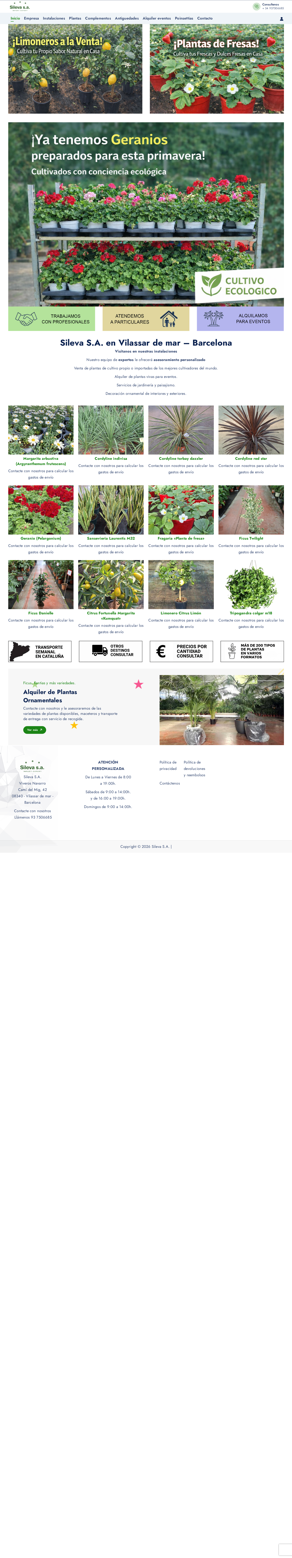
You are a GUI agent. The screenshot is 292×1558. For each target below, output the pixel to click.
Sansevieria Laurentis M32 (111, 538)
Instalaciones (54, 18)
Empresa (31, 18)
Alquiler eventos (157, 18)
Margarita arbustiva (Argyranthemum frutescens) (41, 461)
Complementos (98, 18)
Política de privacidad (168, 765)
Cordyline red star (251, 458)
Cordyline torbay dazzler (181, 458)
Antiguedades (127, 18)
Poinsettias (184, 18)
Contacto (205, 18)
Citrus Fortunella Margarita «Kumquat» (111, 616)
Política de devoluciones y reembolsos (194, 769)
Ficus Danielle (40, 613)
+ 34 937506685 (273, 8)
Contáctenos (170, 783)
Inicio (15, 18)
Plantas (75, 18)
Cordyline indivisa (111, 458)
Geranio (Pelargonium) (41, 538)
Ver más (34, 730)
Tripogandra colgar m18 (251, 613)
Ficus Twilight (251, 538)
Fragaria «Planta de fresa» (181, 538)
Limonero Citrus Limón (181, 613)
